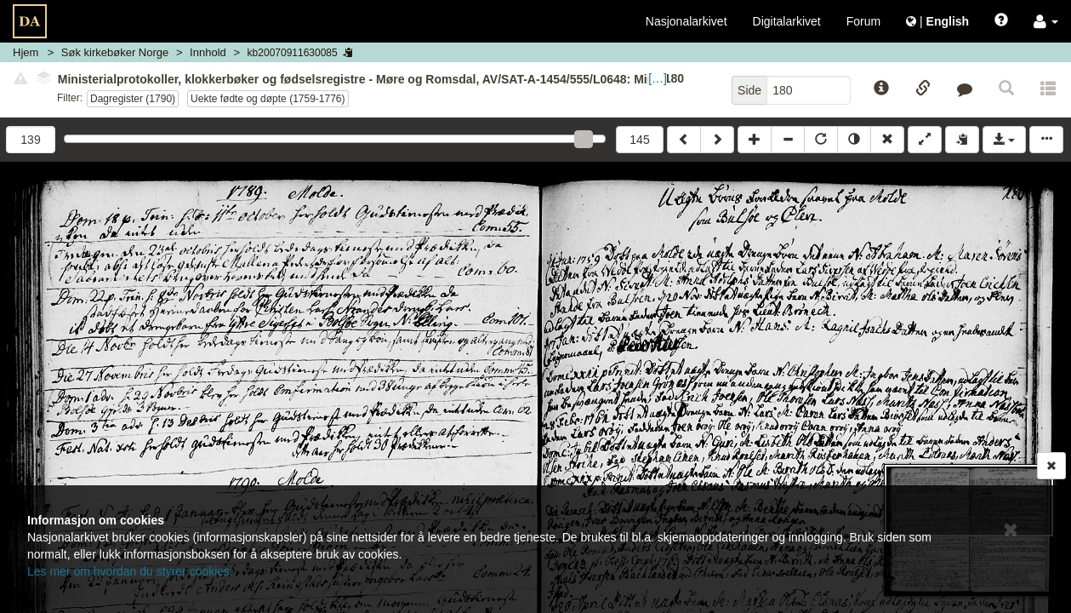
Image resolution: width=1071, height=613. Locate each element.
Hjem (25, 52)
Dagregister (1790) (132, 99)
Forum (863, 21)
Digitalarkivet (787, 21)
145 (639, 139)
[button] (1046, 21)
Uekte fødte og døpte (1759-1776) (268, 99)
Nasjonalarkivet (686, 21)
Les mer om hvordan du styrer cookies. (130, 571)
